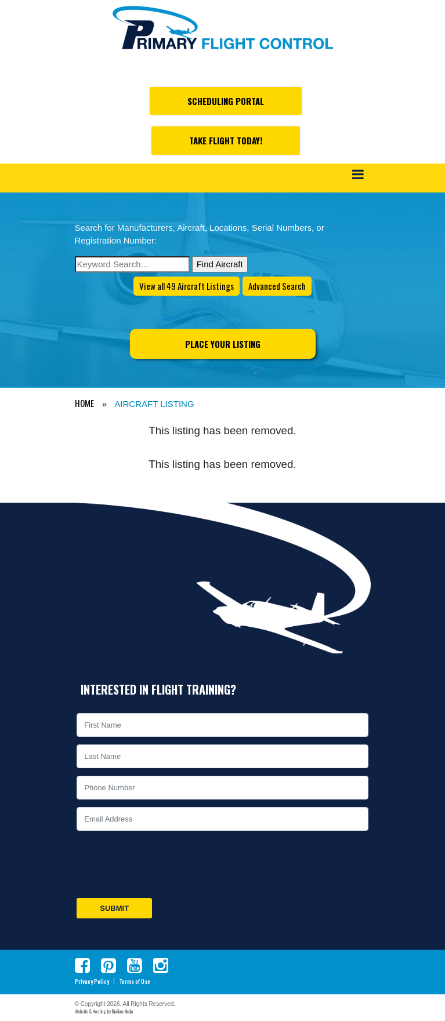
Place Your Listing (223, 343)
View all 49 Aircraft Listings (186, 285)
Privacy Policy (92, 981)
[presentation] (163, 864)
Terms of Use (134, 981)
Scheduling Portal (225, 101)
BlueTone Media (122, 1011)
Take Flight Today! (225, 140)
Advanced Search (277, 285)
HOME (84, 403)
